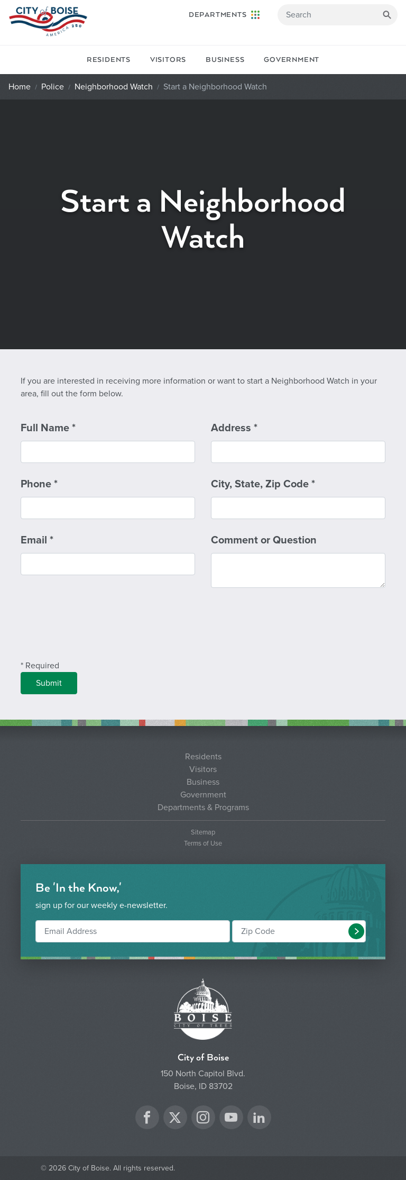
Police (52, 86)
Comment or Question (264, 540)
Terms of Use (203, 843)
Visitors (168, 60)
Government (291, 60)
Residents (109, 60)
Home (19, 86)
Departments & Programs (203, 807)
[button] (356, 931)
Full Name (48, 428)
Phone (39, 484)
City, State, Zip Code (263, 484)
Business (225, 60)
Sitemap (203, 832)
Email (37, 540)
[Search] (338, 14)
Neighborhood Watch (114, 86)
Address (234, 428)
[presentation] (101, 630)
